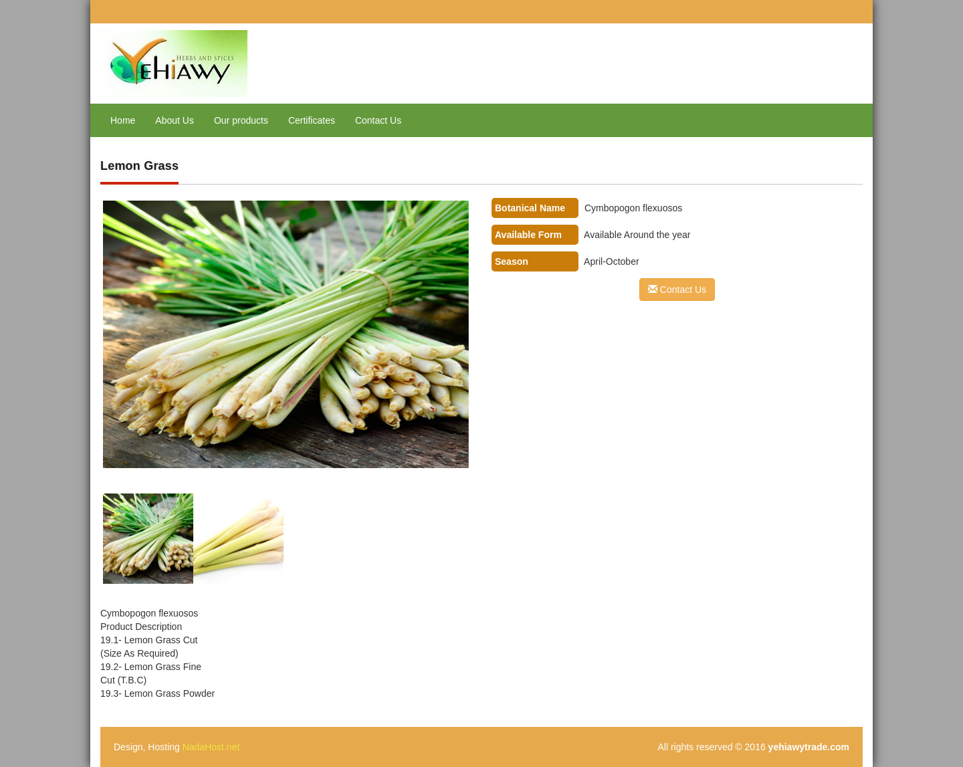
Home (122, 120)
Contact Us (378, 120)
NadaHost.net (211, 747)
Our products (241, 120)
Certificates (311, 120)
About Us (174, 120)
